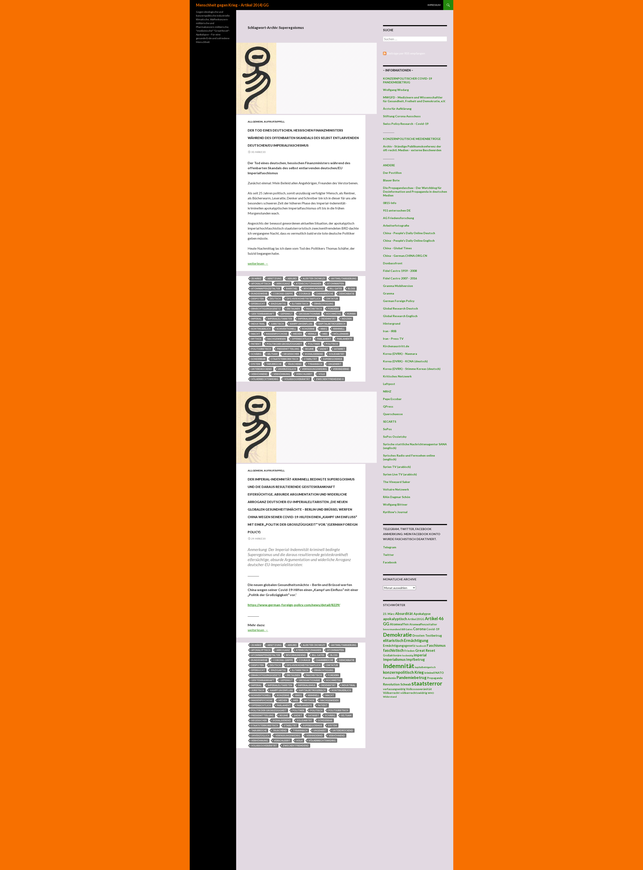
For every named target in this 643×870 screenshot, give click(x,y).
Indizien (347, 341)
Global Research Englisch (400, 316)
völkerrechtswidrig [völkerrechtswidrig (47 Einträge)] (413, 692)
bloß (351, 311)
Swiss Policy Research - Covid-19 (405, 123)
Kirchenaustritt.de (396, 346)
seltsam (272, 376)
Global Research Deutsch (400, 308)
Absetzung (274, 301)
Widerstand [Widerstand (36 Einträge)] (390, 696)
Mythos (256, 361)
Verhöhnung (281, 396)
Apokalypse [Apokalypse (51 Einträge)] (422, 614)
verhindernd (341, 391)
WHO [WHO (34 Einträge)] (431, 693)
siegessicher (291, 376)
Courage (304, 316)
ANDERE (389, 165)
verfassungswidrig (314, 391)
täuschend (294, 386)
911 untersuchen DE (397, 210)
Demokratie (346, 316)
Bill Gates (335, 311)
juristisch (277, 346)
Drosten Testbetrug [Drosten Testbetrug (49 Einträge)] (427, 635)
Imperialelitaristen (280, 341)
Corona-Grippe (283, 316)
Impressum (434, 5)
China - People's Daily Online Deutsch (409, 233)
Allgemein (255, 121)
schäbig (256, 376)
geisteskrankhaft (262, 336)
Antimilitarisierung (343, 301)
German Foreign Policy (398, 301)
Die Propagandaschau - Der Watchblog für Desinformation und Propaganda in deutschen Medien (415, 191)
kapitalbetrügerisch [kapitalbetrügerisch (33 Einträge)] (425, 667)
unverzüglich (287, 391)
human (351, 336)
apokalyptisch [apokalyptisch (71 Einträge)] (395, 618)
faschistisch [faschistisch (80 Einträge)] (393, 650)
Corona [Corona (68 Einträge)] (419, 629)
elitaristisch (300, 326)
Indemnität (328, 341)
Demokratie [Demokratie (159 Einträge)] (397, 634)
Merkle (312, 356)
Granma (388, 293)
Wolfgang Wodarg (396, 90)
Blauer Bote (391, 180)
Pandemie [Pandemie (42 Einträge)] (389, 678)
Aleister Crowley (314, 301)
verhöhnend (259, 396)
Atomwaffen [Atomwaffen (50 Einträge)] (399, 624)
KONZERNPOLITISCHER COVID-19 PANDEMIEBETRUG (407, 80)
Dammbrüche (324, 316)
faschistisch (314, 331)
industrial (258, 346)
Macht (255, 356)
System (255, 386)
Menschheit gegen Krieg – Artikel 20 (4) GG (232, 5)
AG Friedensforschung (398, 218)
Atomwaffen (335, 306)
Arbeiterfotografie (396, 225)
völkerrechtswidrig (264, 401)
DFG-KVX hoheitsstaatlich (303, 321)
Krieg (323, 351)
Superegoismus (332, 381)
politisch (332, 366)
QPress (388, 406)
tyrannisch (314, 386)
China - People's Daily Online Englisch (409, 240)
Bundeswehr (259, 316)
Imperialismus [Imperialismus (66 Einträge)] (394, 659)
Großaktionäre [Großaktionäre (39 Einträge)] (392, 655)
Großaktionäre (309, 336)
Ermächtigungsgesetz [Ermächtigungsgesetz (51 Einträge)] (399, 645)
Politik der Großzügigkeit (284, 366)
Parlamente (344, 361)
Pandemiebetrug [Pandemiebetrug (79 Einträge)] (412, 677)
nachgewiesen (276, 361)
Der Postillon (392, 172)
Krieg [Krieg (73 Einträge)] (419, 672)
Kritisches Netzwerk (397, 376)
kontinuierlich (261, 351)
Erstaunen (293, 331)
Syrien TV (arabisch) (397, 467)
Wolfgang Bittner (395, 504)
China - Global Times (397, 248)
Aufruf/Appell (274, 121)
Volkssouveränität (297, 401)
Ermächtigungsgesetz (266, 331)
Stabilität (310, 381)
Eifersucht (258, 326)
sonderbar (258, 381)
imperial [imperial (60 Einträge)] (420, 655)
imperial (256, 341)
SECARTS (389, 421)
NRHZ (387, 391)
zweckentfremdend (296, 843)
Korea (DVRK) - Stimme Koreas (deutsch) (412, 368)
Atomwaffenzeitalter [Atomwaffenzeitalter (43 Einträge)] (423, 624)
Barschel (292, 311)
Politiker (314, 366)
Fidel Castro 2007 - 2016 (400, 278)
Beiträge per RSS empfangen (406, 53)
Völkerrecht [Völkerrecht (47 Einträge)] (391, 692)
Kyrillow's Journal (395, 512)
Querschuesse (393, 414)
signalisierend (314, 376)
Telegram (389, 547)
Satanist (339, 371)
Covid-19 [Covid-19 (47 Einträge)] (432, 629)
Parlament (324, 361)
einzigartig (278, 326)
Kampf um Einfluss (301, 346)
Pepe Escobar (392, 399)
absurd (292, 301)
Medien (297, 356)
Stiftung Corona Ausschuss (402, 116)
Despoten (257, 321)
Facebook (390, 562)
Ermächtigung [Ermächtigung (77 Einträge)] (416, 640)
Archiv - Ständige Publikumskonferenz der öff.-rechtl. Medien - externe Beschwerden (412, 148)
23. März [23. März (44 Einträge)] (389, 614)
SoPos (387, 429)
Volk (321, 396)
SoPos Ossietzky (394, 436)
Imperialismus (306, 341)
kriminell (339, 351)
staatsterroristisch (284, 381)
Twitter (388, 554)
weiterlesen (258, 286)
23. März (256, 301)
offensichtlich (301, 361)
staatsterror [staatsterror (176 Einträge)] (426, 683)
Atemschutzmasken (308, 306)
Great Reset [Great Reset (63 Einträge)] (425, 650)
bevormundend (314, 311)
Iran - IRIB (389, 331)
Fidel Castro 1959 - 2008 (400, 270)
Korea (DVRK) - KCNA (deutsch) (405, 361)
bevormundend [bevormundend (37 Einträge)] (392, 629)
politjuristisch (261, 371)
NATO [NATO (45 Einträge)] (439, 672)
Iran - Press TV (393, 338)
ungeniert (334, 386)
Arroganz (283, 306)
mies (325, 356)
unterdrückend (261, 391)
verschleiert (304, 396)
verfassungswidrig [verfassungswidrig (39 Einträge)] (394, 689)
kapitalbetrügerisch (331, 346)
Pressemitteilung (288, 371)
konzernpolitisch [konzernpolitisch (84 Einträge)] (398, 672)
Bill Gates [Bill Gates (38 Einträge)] (406, 629)
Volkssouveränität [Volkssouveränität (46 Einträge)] (419, 689)
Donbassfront (392, 263)
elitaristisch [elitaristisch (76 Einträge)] (393, 640)
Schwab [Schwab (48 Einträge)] (405, 684)
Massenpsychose (276, 356)
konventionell (286, 351)
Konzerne (308, 351)
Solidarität (337, 376)
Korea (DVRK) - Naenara (400, 353)
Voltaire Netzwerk (396, 489)
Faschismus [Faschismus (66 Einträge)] (436, 645)
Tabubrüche (274, 386)
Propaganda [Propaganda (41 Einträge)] (434, 678)
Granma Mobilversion (398, 286)
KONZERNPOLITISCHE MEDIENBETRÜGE (412, 139)
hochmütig (333, 336)
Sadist (324, 371)
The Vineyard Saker (396, 482)
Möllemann (340, 356)
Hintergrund (391, 323)
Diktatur (332, 321)
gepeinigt (286, 336)
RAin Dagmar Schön (396, 497)
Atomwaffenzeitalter (265, 311)
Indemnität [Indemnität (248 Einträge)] (398, 665)
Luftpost (389, 384)
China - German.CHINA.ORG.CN (405, 255)
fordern (333, 331)
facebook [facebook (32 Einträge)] (421, 645)
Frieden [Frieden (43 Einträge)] (409, 650)
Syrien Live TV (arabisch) (400, 474)
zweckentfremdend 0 (329, 401)
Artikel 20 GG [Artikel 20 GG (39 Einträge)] (416, 619)
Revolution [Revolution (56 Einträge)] (391, 684)
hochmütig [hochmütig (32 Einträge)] (407, 655)
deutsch (275, 321)
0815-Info (389, 203)
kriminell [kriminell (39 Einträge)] (429, 672)
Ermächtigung (323, 326)
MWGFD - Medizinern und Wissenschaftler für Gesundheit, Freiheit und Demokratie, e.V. (414, 99)
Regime (309, 371)
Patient (256, 366)
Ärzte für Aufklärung (397, 108)
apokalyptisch (260, 306)
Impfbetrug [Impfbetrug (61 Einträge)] (415, 659)
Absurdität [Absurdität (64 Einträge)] (404, 613)
